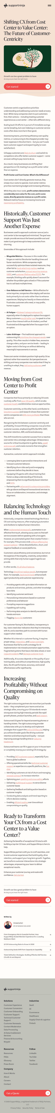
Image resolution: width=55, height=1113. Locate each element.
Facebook (33, 1064)
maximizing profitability (14, 203)
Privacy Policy (16, 1108)
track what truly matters (27, 268)
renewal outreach (14, 776)
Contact (7, 1084)
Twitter (32, 1061)
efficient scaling (21, 803)
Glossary (7, 1061)
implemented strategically (20, 530)
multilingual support (24, 783)
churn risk (18, 618)
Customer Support (11, 1015)
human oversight (36, 642)
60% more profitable (31, 415)
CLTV (12, 483)
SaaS (31, 1005)
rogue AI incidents (11, 654)
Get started (18, 875)
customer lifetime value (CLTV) (28, 275)
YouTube (32, 1057)
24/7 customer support (24, 757)
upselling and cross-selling (31, 779)
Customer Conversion (13, 1008)
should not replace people (24, 572)
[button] (48, 5)
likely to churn (30, 153)
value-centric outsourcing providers (35, 487)
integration (20, 642)
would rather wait (28, 318)
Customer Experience (13, 1005)
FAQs (6, 1057)
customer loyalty (11, 404)
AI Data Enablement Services (12, 1034)
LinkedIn (32, 1053)
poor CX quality (28, 401)
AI (30, 1009)
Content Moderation (12, 1027)
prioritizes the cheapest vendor (33, 337)
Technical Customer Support (12, 1019)
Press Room (9, 1064)
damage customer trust (33, 654)
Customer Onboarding (13, 1012)
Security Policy (28, 1108)
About (6, 1077)
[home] (15, 5)
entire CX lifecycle (34, 730)
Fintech (32, 1023)
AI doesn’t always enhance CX (29, 312)
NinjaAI (7, 1042)
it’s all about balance (25, 567)
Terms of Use (39, 1108)
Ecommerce (34, 1013)
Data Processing (11, 1030)
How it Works (9, 1073)
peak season (41, 716)
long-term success (11, 412)
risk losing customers (33, 366)
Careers (7, 1081)
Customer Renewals (12, 1024)
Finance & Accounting (13, 1039)
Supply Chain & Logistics (39, 1020)
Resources (8, 1053)
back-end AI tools (27, 575)
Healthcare (34, 1016)
